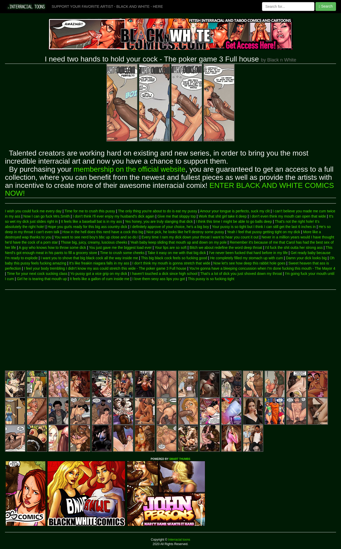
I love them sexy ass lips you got (158, 279)
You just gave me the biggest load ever (120, 247)
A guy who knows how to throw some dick (52, 247)
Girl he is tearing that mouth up (42, 279)
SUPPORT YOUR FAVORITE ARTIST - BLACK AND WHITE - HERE (107, 6)
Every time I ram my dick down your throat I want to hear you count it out (200, 237)
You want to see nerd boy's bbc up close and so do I (96, 237)
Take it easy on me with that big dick (177, 253)
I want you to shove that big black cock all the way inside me (89, 258)
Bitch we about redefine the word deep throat (226, 247)
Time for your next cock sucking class (37, 274)
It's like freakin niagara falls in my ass (99, 263)
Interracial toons (178, 539)
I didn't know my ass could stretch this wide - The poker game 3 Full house (126, 268)
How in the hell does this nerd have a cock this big (102, 232)
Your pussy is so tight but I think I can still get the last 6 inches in (264, 227)
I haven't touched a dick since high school (163, 274)
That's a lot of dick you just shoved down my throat (241, 274)
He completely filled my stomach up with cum (246, 258)
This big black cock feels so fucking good (174, 258)
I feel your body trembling (44, 268)
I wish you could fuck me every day (33, 211)
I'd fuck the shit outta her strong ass (294, 247)
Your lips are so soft (170, 247)
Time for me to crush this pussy (89, 211)
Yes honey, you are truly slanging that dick (159, 221)
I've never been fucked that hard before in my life (248, 253)
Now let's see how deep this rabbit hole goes (249, 263)
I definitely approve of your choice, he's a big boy (169, 227)
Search (326, 6)
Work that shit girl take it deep (223, 216)
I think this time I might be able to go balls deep (234, 221)
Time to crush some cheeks (122, 253)
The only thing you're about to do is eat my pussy (157, 211)
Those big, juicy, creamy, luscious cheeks (94, 242)
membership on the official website (129, 169)
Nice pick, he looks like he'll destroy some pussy (185, 232)
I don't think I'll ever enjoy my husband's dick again (113, 216)
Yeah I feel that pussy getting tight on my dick (263, 232)
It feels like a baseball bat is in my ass (91, 221)
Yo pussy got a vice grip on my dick (98, 274)
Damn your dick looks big (306, 258)
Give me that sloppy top (176, 216)
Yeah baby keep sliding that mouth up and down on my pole (178, 242)
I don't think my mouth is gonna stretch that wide (171, 263)
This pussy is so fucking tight (211, 279)
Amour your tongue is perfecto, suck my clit (235, 211)
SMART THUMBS (179, 459)
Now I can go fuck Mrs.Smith (46, 216)
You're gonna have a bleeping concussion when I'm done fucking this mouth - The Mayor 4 (262, 268)
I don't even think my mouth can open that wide (288, 216)
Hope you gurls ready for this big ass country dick (87, 227)
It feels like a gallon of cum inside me (100, 279)
